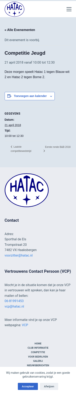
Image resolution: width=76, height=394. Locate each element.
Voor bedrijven (38, 356)
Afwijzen (49, 386)
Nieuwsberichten (38, 365)
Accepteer (28, 386)
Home (37, 343)
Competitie (38, 352)
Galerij (38, 361)
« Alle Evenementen (20, 30)
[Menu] (69, 9)
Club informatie (38, 347)
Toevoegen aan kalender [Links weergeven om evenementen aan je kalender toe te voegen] (30, 96)
